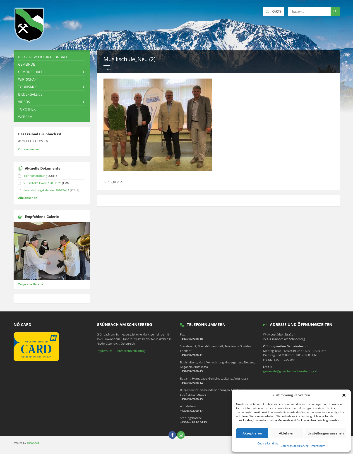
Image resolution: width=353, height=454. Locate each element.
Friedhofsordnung (35, 176)
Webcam (25, 116)
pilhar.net (33, 442)
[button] (344, 395)
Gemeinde (26, 64)
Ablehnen (286, 433)
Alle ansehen (27, 198)
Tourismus (27, 86)
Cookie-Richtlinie (267, 443)
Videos (24, 101)
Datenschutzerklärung (295, 446)
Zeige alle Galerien (32, 284)
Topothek (27, 109)
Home (107, 69)
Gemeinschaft (30, 71)
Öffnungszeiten (28, 149)
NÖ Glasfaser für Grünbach (43, 56)
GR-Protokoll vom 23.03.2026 (42, 183)
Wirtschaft (28, 79)
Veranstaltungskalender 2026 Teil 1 (46, 190)
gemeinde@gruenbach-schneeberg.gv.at (290, 371)
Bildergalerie (30, 94)
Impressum (318, 446)
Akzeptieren (252, 433)
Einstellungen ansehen (325, 433)
